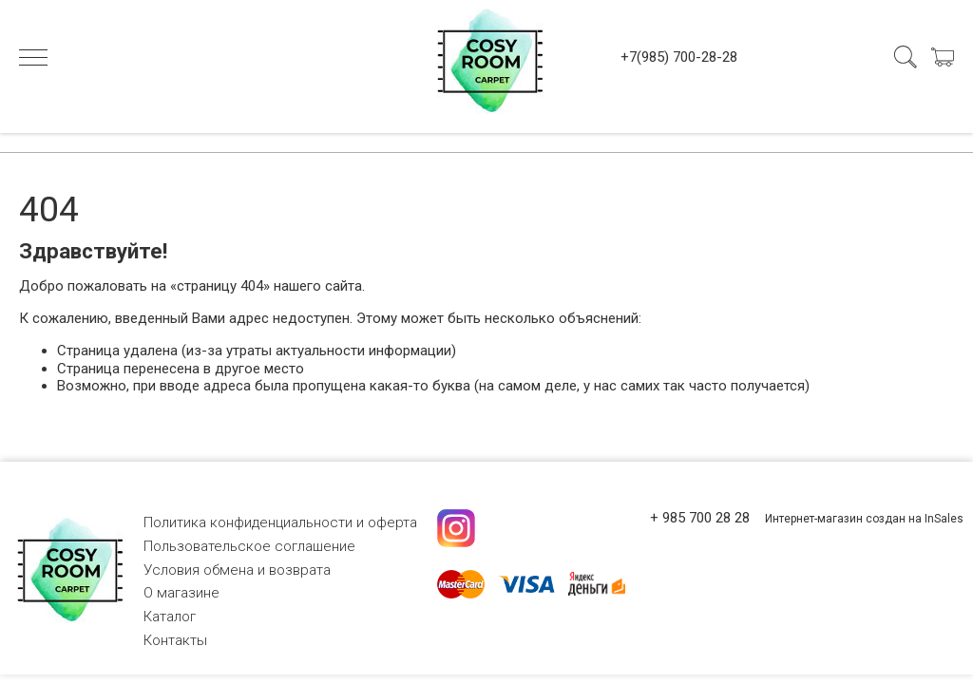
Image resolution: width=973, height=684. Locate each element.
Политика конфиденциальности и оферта (280, 522)
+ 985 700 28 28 (700, 517)
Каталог (169, 616)
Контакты (175, 640)
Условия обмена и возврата (237, 570)
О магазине (181, 592)
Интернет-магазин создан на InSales (864, 518)
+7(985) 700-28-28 (678, 57)
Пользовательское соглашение (249, 546)
